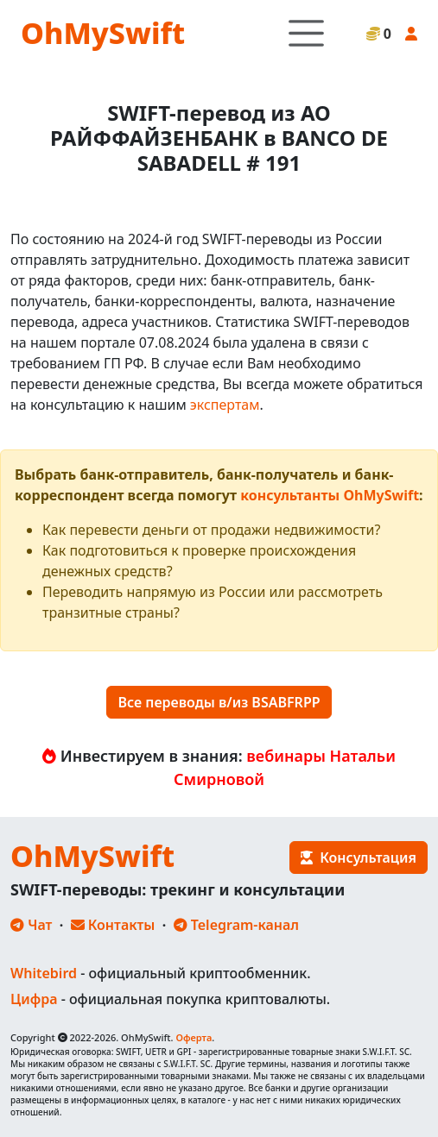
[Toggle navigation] (306, 33)
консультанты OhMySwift (329, 495)
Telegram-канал (236, 924)
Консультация (358, 857)
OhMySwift (103, 33)
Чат (31, 924)
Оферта (193, 1037)
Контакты (113, 924)
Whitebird (43, 973)
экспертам (225, 404)
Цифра (33, 998)
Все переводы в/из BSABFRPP (218, 702)
